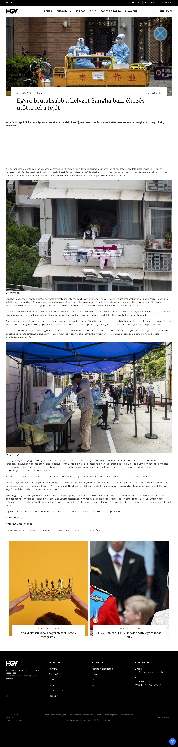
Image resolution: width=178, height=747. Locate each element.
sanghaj (63, 530)
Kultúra (47, 11)
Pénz (93, 11)
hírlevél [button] (166, 11)
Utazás (80, 11)
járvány (47, 530)
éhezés (79, 530)
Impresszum (127, 714)
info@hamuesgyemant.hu (149, 672)
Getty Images (13, 292)
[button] (170, 717)
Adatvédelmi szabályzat (81, 714)
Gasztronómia (110, 11)
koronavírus (16, 530)
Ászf (99, 714)
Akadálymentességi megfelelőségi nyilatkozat (89, 720)
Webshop (167, 2)
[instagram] (7, 3)
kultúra (95, 530)
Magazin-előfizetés (102, 668)
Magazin (131, 11)
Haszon (136, 2)
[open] (172, 741)
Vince (154, 2)
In (93, 679)
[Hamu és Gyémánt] (12, 11)
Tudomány (64, 11)
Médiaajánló (111, 714)
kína (33, 530)
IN (145, 2)
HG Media (22, 720)
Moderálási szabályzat (55, 714)
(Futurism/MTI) (14, 517)
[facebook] (11, 3)
